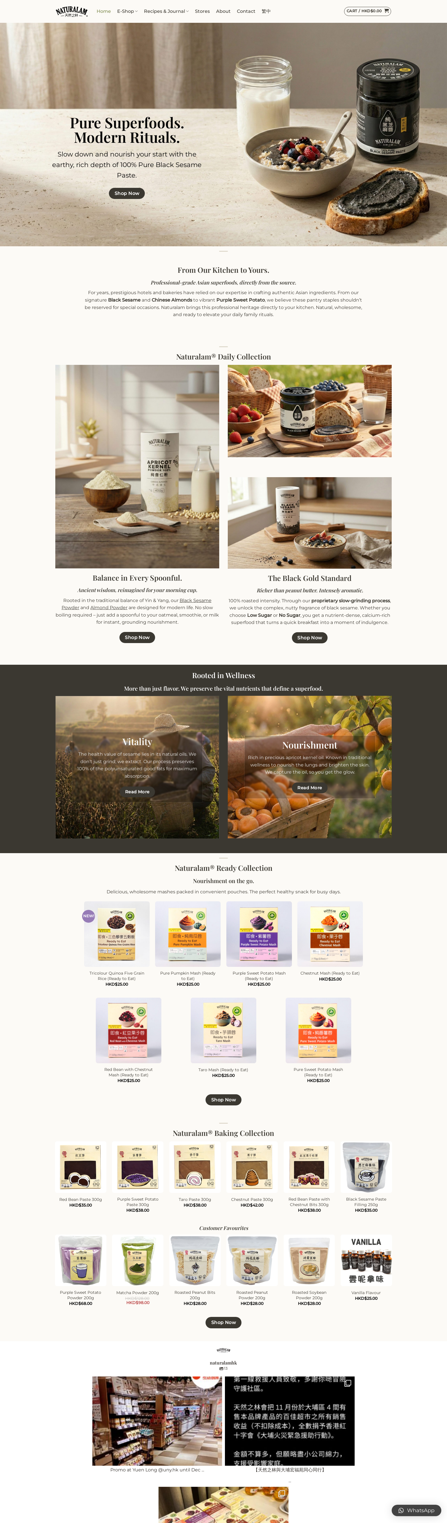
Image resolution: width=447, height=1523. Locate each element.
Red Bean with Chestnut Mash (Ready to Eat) (128, 1072)
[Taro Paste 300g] (195, 1167)
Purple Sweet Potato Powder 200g (80, 1295)
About (223, 11)
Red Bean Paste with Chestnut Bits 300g (309, 1202)
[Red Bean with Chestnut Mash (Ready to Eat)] (128, 1030)
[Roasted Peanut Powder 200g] (252, 1260)
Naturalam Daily (73, 1483)
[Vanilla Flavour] (366, 1260)
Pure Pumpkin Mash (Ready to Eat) (188, 976)
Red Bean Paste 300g (80, 1199)
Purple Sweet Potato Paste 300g (138, 1202)
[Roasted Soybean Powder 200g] (309, 1260)
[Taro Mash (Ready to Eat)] (223, 1030)
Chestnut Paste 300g (252, 1199)
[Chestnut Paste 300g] (252, 1167)
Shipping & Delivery (164, 1494)
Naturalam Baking (76, 1472)
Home (104, 11)
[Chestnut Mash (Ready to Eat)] (330, 934)
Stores (202, 11)
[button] (416, 1510)
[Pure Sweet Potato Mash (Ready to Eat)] (318, 1030)
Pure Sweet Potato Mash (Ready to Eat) (318, 1072)
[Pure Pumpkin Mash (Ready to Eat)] (188, 934)
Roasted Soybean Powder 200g (309, 1295)
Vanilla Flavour (366, 1292)
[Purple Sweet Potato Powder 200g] (81, 1260)
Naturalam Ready (75, 1494)
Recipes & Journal (166, 11)
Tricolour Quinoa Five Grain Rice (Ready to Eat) (117, 976)
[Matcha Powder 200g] (138, 1260)
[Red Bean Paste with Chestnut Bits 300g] (309, 1167)
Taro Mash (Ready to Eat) (223, 1069)
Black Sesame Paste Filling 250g (366, 1202)
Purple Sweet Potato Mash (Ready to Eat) (259, 976)
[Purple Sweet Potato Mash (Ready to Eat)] (259, 934)
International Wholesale (255, 1472)
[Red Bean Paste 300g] (81, 1167)
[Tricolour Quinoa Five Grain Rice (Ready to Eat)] (117, 934)
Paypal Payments (161, 1505)
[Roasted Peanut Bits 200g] (195, 1260)
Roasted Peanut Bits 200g (194, 1295)
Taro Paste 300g (195, 1199)
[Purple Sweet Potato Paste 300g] (138, 1167)
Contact (246, 11)
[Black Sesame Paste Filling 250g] (366, 1167)
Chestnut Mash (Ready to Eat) (330, 973)
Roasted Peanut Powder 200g (252, 1295)
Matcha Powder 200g (137, 1292)
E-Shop (127, 11)
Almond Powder (108, 607)
